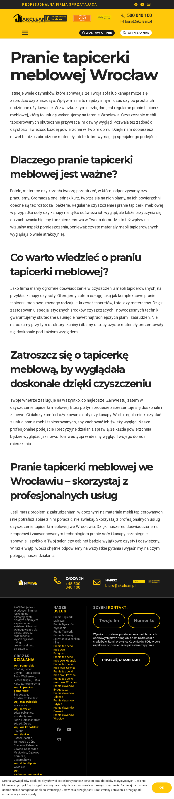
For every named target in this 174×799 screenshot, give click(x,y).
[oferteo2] (82, 18)
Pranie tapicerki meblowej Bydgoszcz (63, 650)
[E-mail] (148, 4)
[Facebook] (136, 4)
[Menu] (25, 32)
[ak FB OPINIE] (55, 18)
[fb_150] (154, 583)
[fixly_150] (139, 583)
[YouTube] (142, 4)
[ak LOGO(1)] (29, 18)
